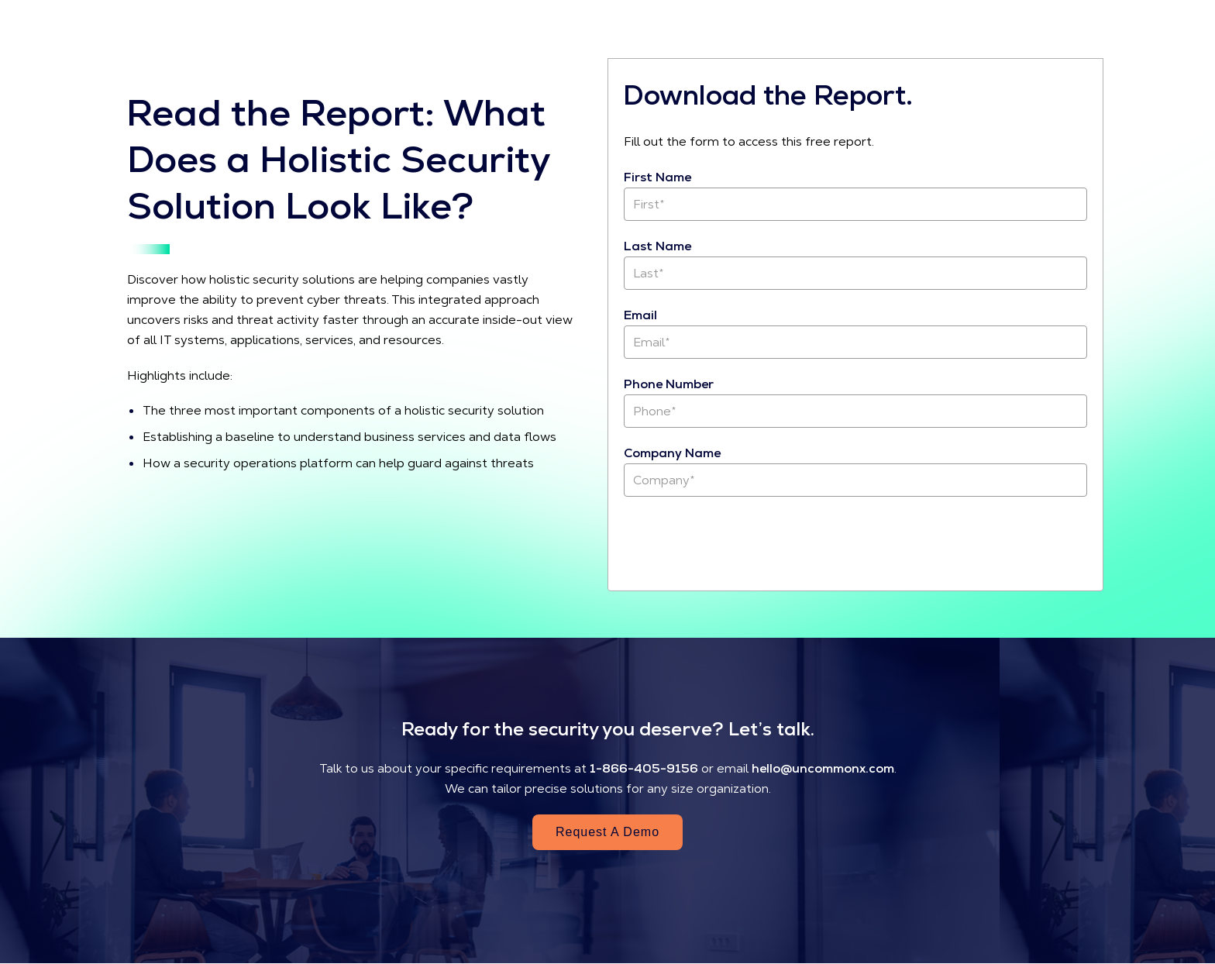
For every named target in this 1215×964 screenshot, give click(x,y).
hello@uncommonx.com (823, 768)
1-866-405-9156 (644, 768)
